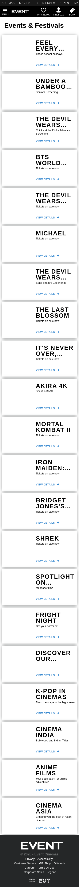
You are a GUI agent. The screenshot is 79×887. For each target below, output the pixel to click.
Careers (29, 867)
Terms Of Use (45, 867)
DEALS (64, 3)
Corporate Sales (34, 872)
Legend (51, 872)
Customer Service (25, 863)
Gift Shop (45, 863)
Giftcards (59, 863)
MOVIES (24, 3)
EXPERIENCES (45, 3)
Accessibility (45, 859)
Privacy (30, 859)
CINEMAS (8, 3)
